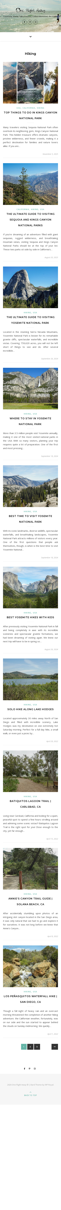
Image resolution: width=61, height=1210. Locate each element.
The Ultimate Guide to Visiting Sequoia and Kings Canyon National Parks (30, 220)
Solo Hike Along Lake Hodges (30, 709)
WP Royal (49, 1084)
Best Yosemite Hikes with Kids (30, 617)
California (29, 108)
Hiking (40, 108)
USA (19, 108)
